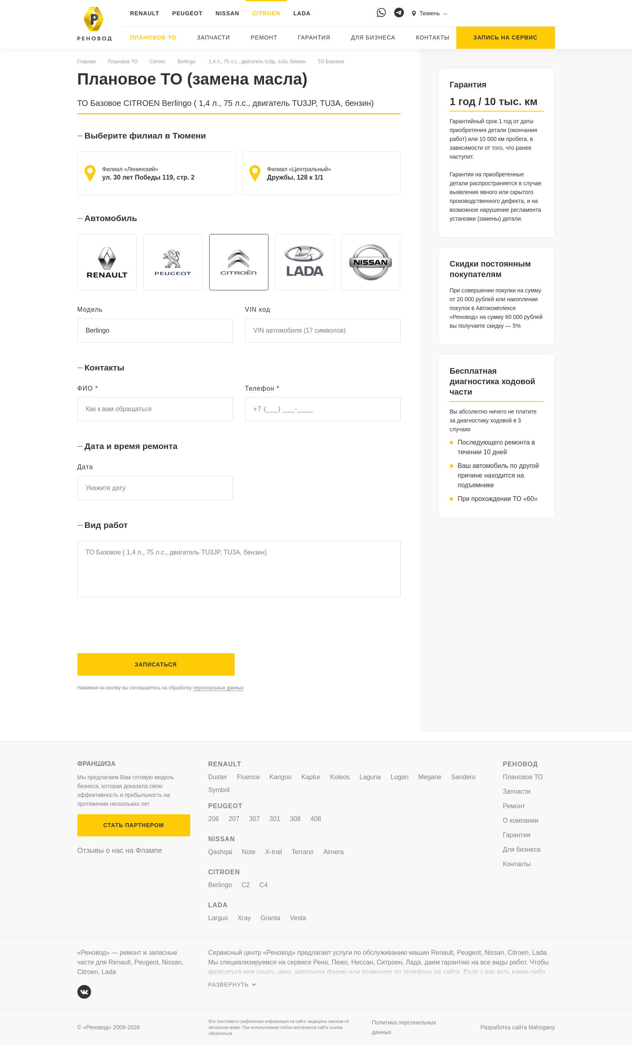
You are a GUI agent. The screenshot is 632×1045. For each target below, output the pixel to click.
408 (315, 818)
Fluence (248, 777)
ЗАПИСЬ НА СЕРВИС (506, 37)
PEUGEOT (187, 13)
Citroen (158, 61)
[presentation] (138, 634)
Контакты (433, 37)
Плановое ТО (153, 37)
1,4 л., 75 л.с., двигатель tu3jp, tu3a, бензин (257, 61)
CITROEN (266, 13)
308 (295, 818)
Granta (270, 918)
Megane (430, 777)
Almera (333, 851)
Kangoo (281, 777)
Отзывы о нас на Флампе (119, 850)
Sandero (463, 777)
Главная (86, 61)
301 (275, 818)
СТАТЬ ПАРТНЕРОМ (133, 825)
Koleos (340, 777)
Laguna (370, 777)
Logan (400, 777)
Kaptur (310, 777)
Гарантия (314, 37)
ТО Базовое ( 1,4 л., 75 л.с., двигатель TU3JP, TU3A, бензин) (239, 574)
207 (234, 818)
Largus (218, 918)
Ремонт (264, 37)
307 (254, 818)
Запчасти (213, 37)
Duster (217, 777)
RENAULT (145, 13)
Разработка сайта (517, 1027)
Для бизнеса (373, 37)
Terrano (303, 851)
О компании (520, 820)
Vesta (298, 918)
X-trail (273, 851)
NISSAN (227, 13)
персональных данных (218, 697)
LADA (302, 13)
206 (213, 818)
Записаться (156, 673)
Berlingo (186, 61)
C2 (245, 885)
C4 (264, 885)
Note (249, 851)
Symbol (219, 789)
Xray (244, 918)
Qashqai (220, 851)
